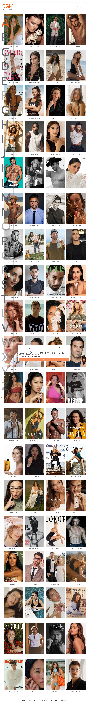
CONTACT (65, 4)
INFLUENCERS (38, 4)
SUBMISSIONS (56, 4)
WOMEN (24, 4)
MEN (30, 4)
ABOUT (47, 4)
